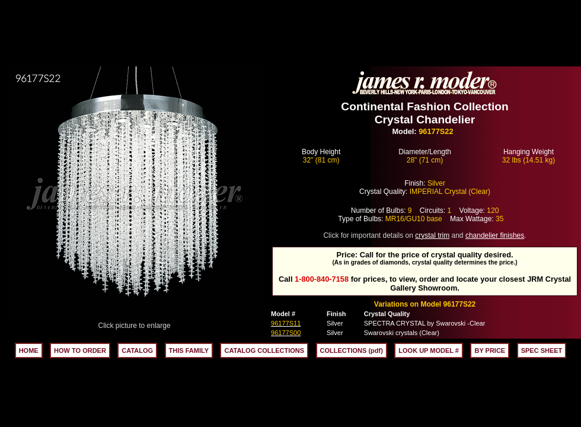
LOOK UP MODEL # (428, 350)
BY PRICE (489, 350)
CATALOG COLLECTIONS (264, 350)
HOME (29, 350)
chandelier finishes (494, 235)
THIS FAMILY (189, 350)
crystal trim (432, 235)
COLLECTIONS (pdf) (351, 350)
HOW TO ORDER (80, 350)
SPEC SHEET (542, 350)
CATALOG (137, 350)
